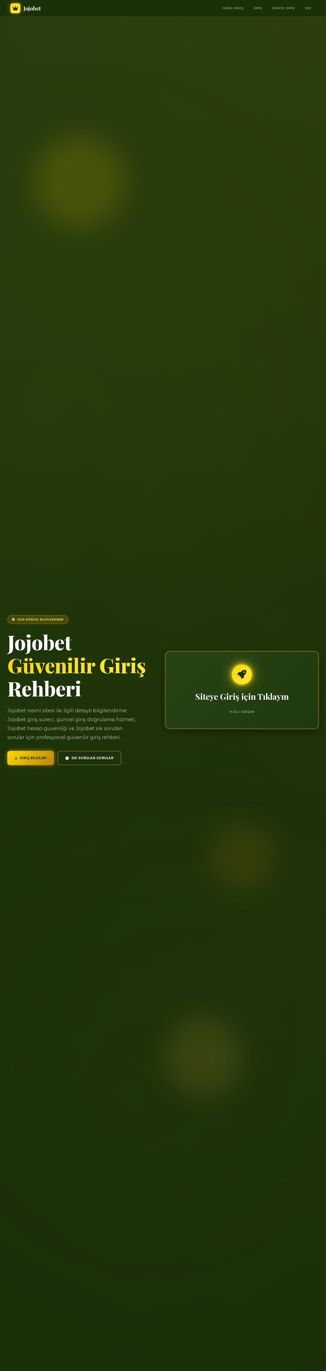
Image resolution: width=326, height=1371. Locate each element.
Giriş (258, 8)
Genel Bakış (233, 8)
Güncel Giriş (283, 8)
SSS (308, 8)
